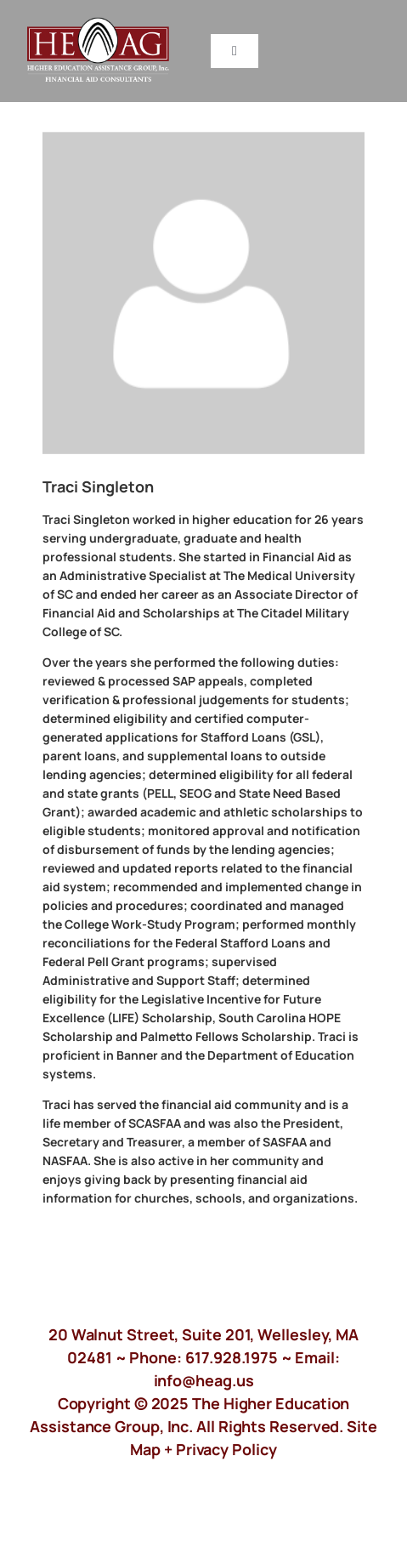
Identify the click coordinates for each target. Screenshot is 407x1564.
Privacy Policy (226, 1449)
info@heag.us (204, 1380)
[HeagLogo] (98, 25)
